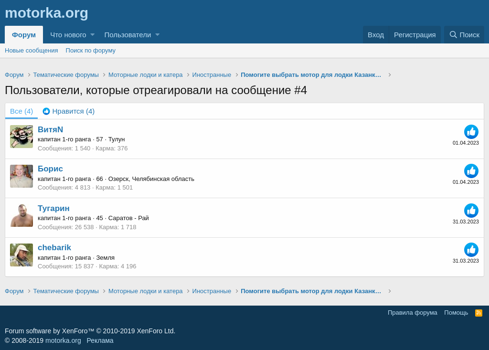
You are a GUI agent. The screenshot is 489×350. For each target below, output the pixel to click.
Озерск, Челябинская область (151, 178)
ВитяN (50, 129)
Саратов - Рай (128, 218)
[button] (92, 34)
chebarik (54, 247)
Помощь (456, 312)
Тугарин (54, 208)
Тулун (116, 139)
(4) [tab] (21, 111)
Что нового (68, 35)
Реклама (99, 340)
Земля (105, 257)
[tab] (68, 111)
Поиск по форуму (91, 50)
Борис (50, 168)
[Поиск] (464, 34)
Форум (24, 35)
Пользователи (127, 35)
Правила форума (412, 312)
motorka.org (63, 340)
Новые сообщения (31, 50)
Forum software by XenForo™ (90, 331)
